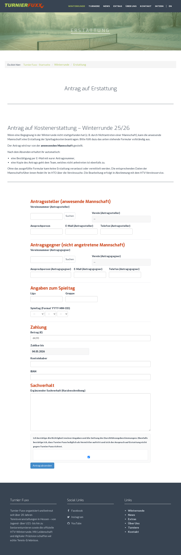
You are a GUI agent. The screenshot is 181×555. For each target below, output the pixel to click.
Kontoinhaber (38, 358)
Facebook (75, 510)
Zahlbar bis (37, 345)
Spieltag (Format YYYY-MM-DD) (50, 308)
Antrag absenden (42, 465)
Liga (33, 293)
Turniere (94, 6)
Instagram (75, 516)
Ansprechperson (40, 225)
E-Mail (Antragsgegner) (88, 269)
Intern (159, 6)
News (106, 6)
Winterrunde (76, 6)
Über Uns (130, 6)
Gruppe (70, 293)
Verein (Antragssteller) (106, 212)
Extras (117, 6)
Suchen (70, 215)
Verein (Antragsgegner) (106, 256)
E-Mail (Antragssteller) (79, 225)
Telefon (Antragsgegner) (124, 269)
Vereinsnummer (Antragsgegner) (50, 249)
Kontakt (145, 6)
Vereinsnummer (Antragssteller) (49, 206)
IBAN (33, 371)
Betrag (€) (36, 332)
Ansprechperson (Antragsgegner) (50, 269)
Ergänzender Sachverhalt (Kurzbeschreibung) (57, 390)
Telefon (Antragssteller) (115, 225)
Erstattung (79, 64)
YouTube (74, 523)
